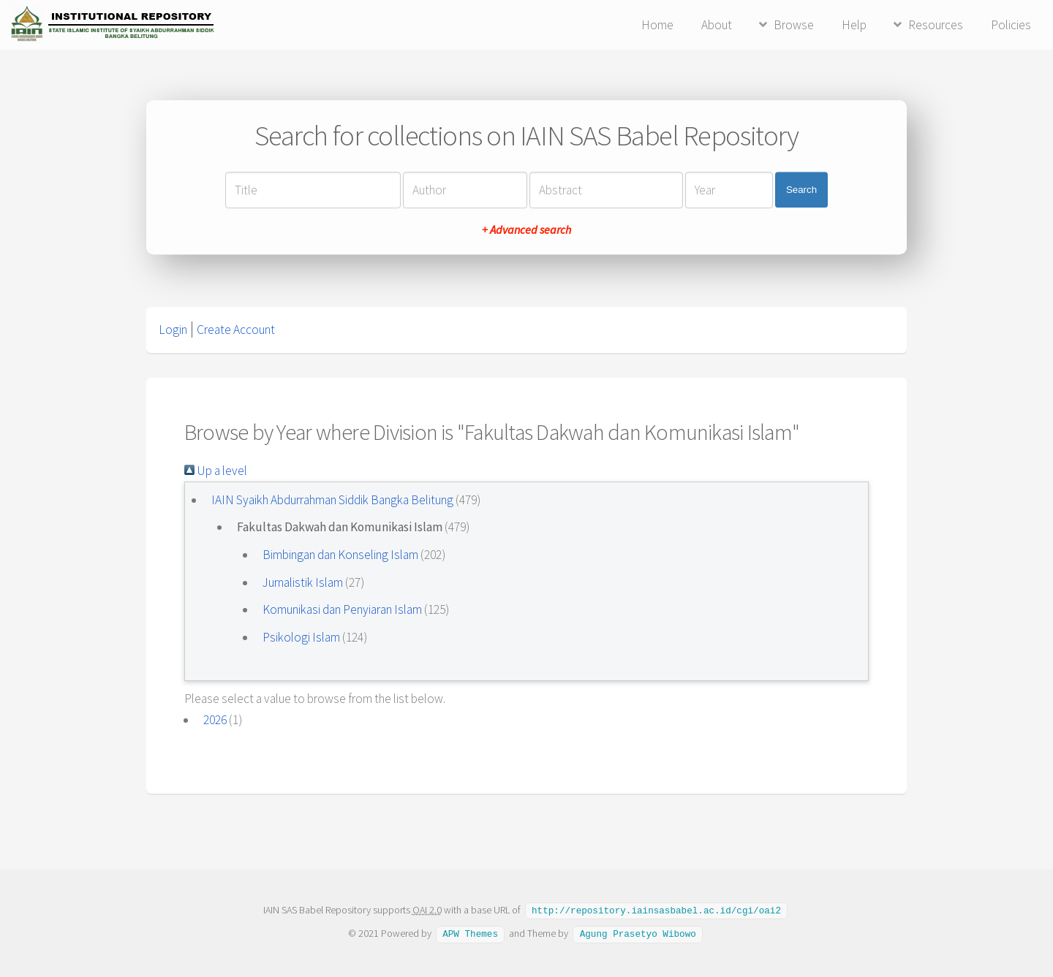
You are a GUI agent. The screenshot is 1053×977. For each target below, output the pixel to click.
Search (801, 189)
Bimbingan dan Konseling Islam (340, 555)
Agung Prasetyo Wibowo (638, 932)
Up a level (215, 471)
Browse (794, 25)
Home (657, 25)
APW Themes (470, 932)
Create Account (236, 330)
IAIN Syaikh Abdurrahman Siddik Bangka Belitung (332, 500)
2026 (215, 720)
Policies (1011, 25)
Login (173, 330)
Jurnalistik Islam (303, 582)
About (716, 25)
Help (854, 25)
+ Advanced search (526, 229)
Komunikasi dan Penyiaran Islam (342, 609)
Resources (935, 25)
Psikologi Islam (301, 637)
